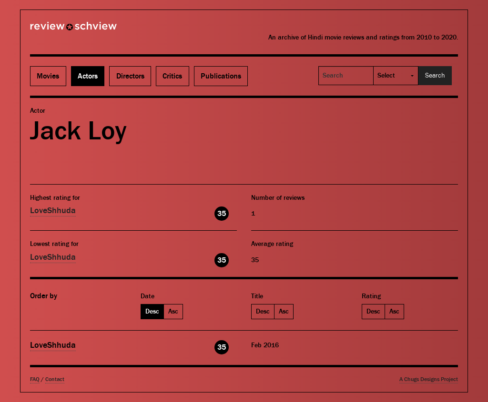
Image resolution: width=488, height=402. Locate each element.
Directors (130, 76)
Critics (172, 76)
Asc (173, 311)
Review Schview (57, 29)
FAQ (35, 379)
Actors (88, 76)
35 (221, 213)
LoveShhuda (53, 210)
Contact (54, 379)
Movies (48, 76)
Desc (152, 311)
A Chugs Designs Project (428, 379)
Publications (221, 76)
